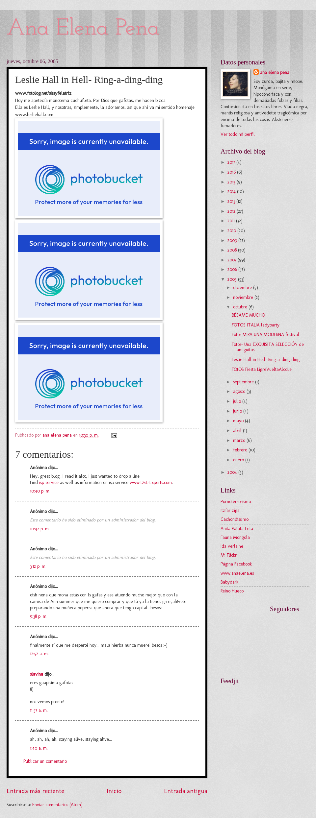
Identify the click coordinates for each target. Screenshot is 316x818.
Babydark (229, 582)
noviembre (243, 297)
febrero (241, 450)
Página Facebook (236, 564)
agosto (240, 391)
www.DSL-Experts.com (151, 482)
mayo (239, 420)
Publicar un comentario (45, 761)
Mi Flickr (229, 555)
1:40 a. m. (39, 748)
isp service (49, 482)
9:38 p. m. (38, 616)
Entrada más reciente (35, 791)
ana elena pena (274, 72)
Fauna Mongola (235, 537)
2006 (232, 269)
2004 (232, 472)
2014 (232, 191)
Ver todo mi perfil (238, 134)
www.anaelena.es (237, 573)
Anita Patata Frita (237, 528)
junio (238, 411)
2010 (232, 230)
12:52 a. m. (39, 654)
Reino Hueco (232, 591)
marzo (240, 440)
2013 (231, 201)
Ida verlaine (232, 546)
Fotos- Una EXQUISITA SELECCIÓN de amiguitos (268, 347)
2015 (232, 182)
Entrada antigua (185, 791)
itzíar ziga (230, 510)
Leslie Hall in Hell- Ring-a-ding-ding (266, 359)
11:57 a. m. (39, 710)
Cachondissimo (235, 519)
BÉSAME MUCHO (248, 315)
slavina (36, 674)
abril (238, 430)
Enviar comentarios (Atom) (57, 804)
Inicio (114, 791)
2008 (232, 250)
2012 (232, 211)
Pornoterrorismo (236, 501)
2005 (232, 279)
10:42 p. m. (40, 529)
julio (237, 401)
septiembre (244, 382)
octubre (241, 307)
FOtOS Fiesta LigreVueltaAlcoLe (262, 369)
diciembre (243, 287)
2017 (231, 162)
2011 (231, 221)
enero (239, 460)
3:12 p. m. (38, 566)
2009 (232, 240)
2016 (232, 172)
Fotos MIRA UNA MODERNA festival (265, 334)
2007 (232, 260)
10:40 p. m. (40, 491)
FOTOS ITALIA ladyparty (255, 325)
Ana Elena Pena (83, 28)
